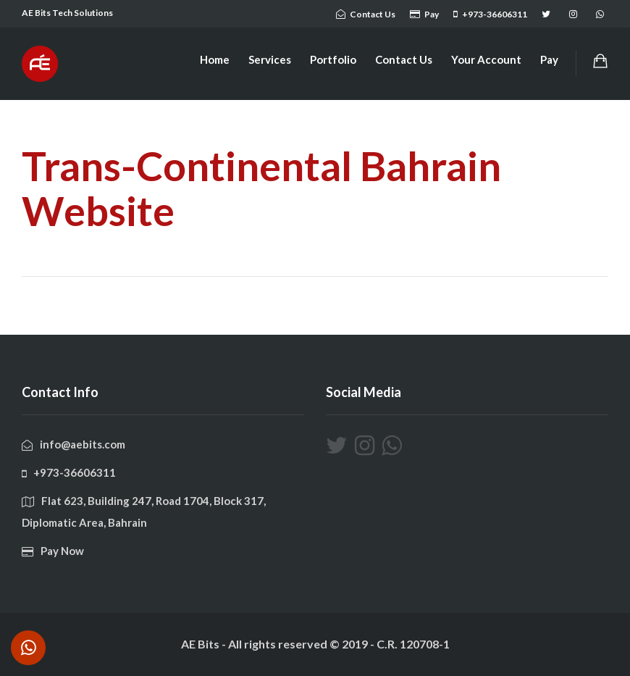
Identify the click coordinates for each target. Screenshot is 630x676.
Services (269, 59)
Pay (549, 59)
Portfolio (333, 59)
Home (215, 59)
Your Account (486, 59)
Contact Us (403, 59)
